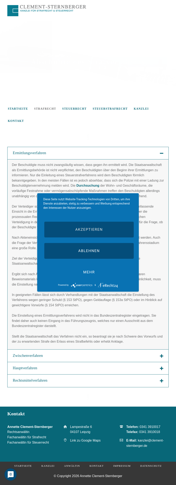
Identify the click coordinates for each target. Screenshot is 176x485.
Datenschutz (151, 465)
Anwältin (72, 465)
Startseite (23, 465)
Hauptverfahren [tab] (25, 368)
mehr (89, 272)
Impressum (121, 465)
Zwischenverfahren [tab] (28, 355)
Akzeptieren (89, 229)
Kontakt (96, 465)
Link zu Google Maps (85, 440)
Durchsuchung (87, 185)
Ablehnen (89, 251)
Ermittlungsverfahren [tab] (29, 153)
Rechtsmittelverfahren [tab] (30, 380)
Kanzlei (47, 465)
